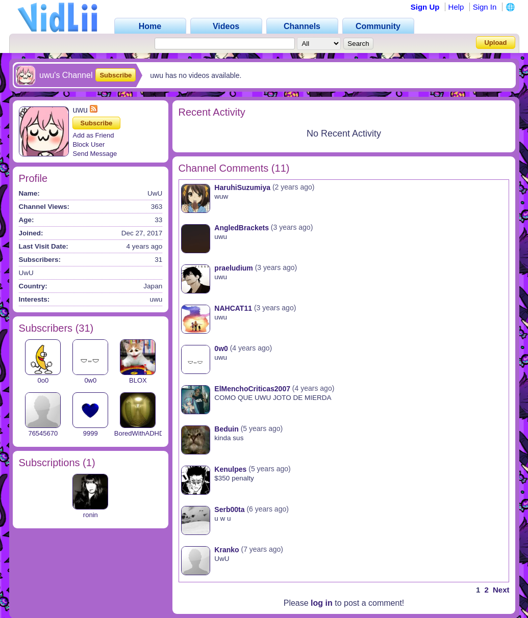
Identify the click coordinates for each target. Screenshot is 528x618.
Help (456, 7)
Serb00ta (229, 509)
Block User (89, 144)
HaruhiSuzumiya (242, 187)
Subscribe (115, 75)
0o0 (42, 380)
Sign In (485, 7)
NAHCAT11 (233, 308)
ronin (90, 515)
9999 (90, 433)
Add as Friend (93, 135)
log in (322, 603)
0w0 (90, 380)
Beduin (226, 429)
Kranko (226, 550)
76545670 (43, 433)
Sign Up (425, 7)
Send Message (95, 153)
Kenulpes (230, 469)
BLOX (138, 380)
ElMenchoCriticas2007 (252, 389)
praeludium (233, 268)
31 (84, 328)
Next (501, 589)
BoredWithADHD (139, 433)
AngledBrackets (241, 228)
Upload (495, 42)
